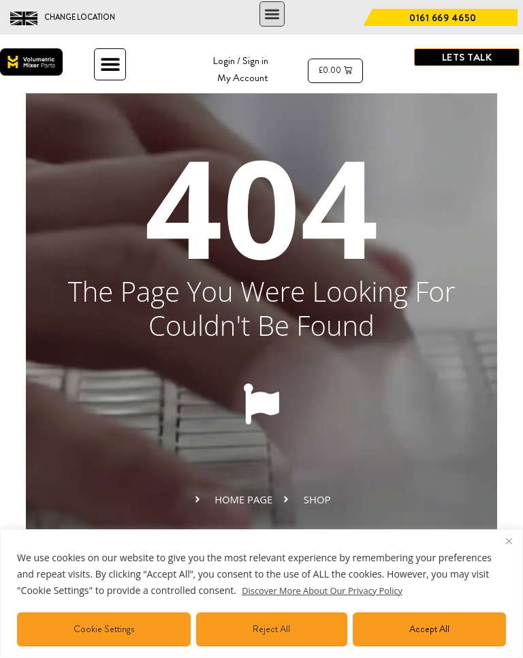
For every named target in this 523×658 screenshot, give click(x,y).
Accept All (429, 629)
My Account (241, 77)
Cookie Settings (104, 629)
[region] (261, 593)
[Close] (509, 541)
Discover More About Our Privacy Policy (329, 590)
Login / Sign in (238, 60)
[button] (272, 14)
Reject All (271, 629)
